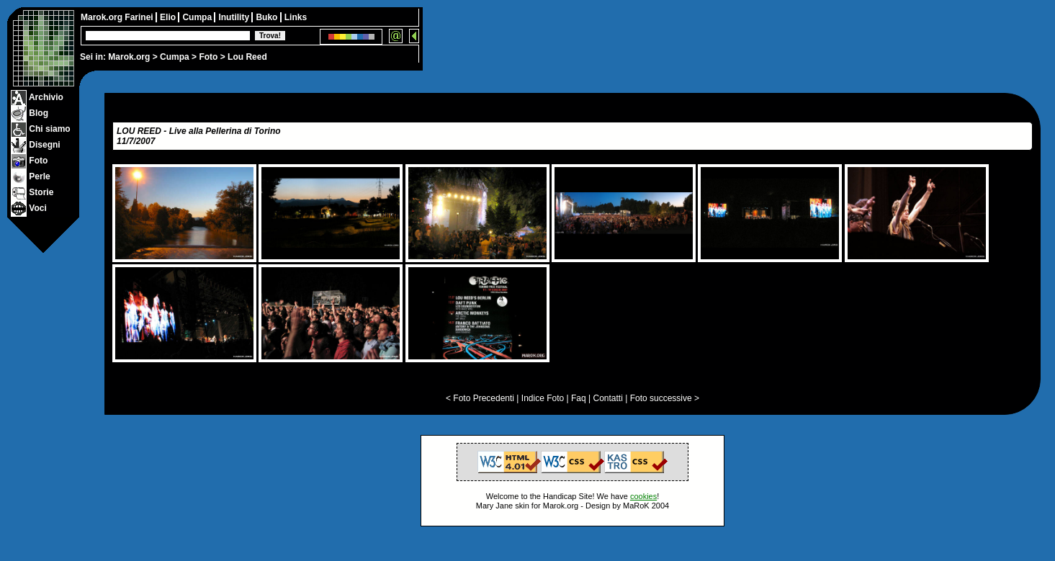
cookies (643, 496)
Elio (169, 17)
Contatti (607, 398)
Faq (578, 398)
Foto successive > (664, 398)
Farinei (140, 17)
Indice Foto (542, 398)
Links (295, 17)
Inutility (234, 17)
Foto (208, 57)
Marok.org (129, 57)
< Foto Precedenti (480, 398)
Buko (267, 17)
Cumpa (174, 57)
